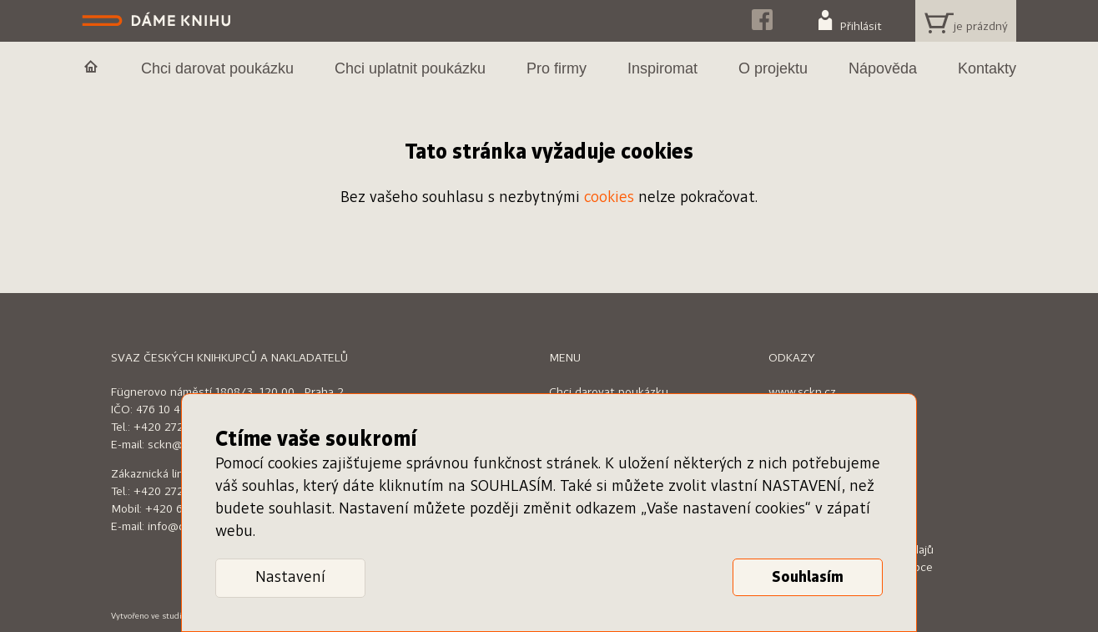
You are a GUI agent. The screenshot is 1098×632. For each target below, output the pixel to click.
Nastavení (290, 577)
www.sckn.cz (802, 392)
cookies (609, 197)
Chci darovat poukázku (608, 392)
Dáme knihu (158, 21)
